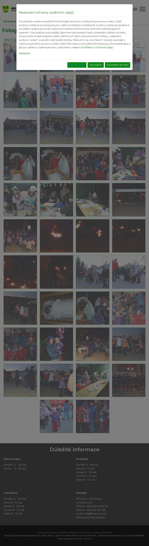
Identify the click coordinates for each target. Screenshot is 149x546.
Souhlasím (95, 65)
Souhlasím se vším (117, 65)
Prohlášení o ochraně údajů (97, 47)
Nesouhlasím (77, 65)
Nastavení (24, 53)
